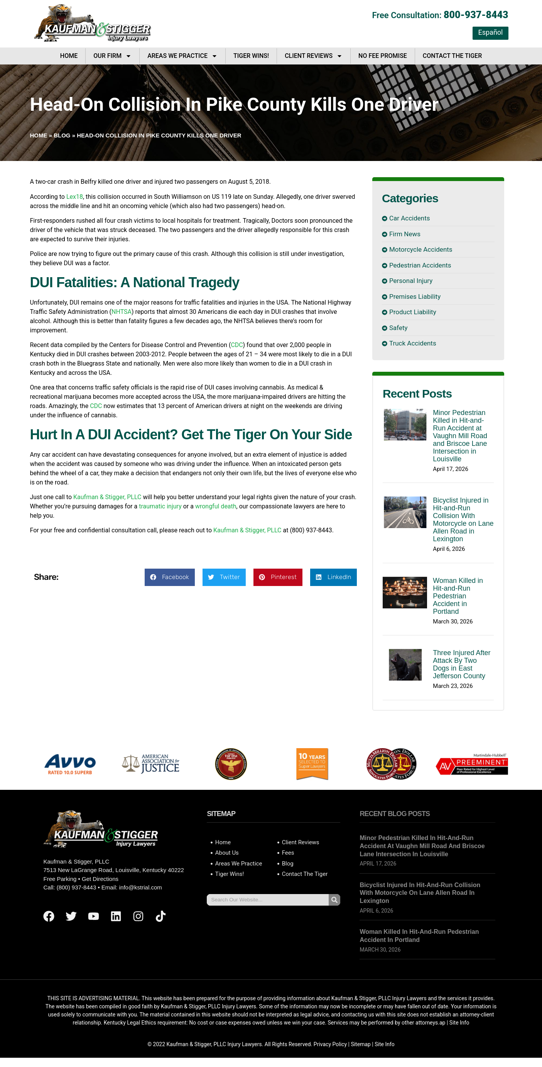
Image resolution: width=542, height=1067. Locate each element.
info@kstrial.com (140, 887)
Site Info (459, 1023)
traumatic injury (160, 506)
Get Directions (100, 879)
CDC (237, 345)
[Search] (334, 900)
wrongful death (215, 506)
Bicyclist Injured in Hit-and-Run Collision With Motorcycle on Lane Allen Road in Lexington (463, 519)
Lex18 (74, 196)
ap (442, 1023)
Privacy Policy (330, 1044)
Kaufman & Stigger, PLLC (107, 497)
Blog (62, 135)
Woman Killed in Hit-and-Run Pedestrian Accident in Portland (458, 596)
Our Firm (112, 56)
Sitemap (360, 1044)
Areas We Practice (182, 56)
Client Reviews (314, 56)
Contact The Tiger (452, 55)
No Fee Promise (382, 55)
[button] (170, 577)
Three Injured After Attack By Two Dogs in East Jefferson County (461, 664)
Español (490, 32)
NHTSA (121, 311)
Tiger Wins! (251, 55)
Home (69, 55)
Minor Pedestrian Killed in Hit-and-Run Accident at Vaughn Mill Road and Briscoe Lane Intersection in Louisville (460, 436)
